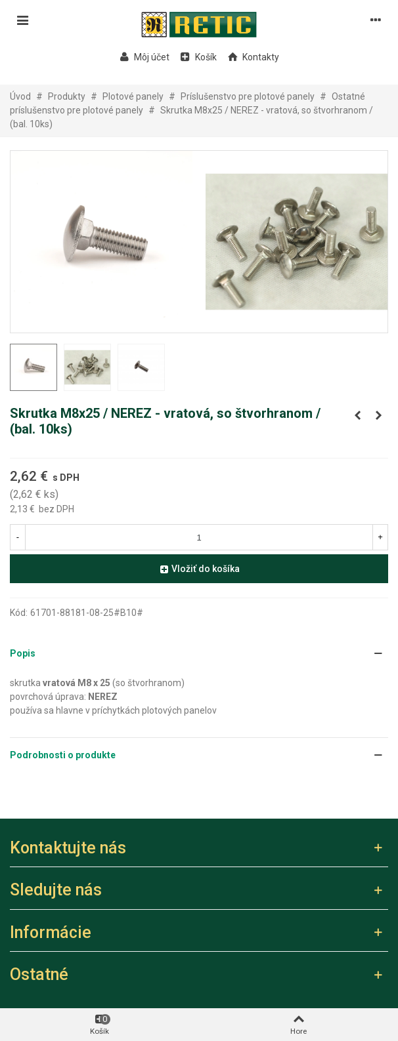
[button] (199, 653)
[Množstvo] (199, 537)
